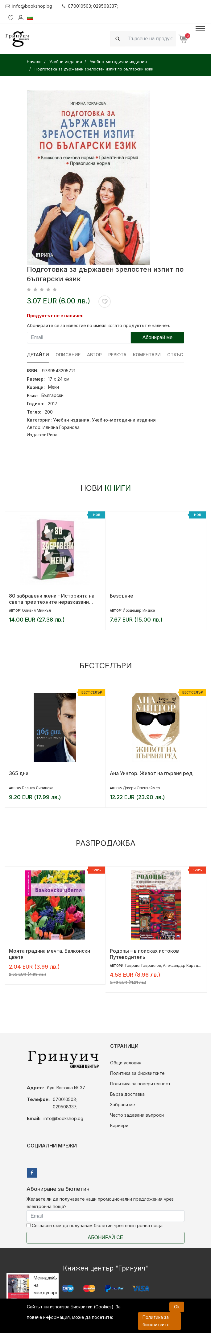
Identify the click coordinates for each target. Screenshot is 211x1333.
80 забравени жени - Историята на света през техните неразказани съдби (51, 599)
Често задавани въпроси (137, 1115)
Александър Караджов (184, 965)
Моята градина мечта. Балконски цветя (49, 954)
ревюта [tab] (117, 354)
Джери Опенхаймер (141, 788)
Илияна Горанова (61, 427)
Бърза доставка (127, 1094)
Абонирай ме (158, 337)
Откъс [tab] (175, 354)
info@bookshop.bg (29, 6)
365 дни (18, 773)
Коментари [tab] (147, 354)
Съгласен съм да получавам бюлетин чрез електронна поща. (95, 1225)
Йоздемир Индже (139, 610)
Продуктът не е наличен (55, 315)
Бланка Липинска (37, 788)
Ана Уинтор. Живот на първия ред (151, 773)
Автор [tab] (94, 354)
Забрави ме (122, 1104)
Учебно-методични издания (124, 419)
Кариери (119, 1125)
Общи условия (125, 1062)
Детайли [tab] (38, 354)
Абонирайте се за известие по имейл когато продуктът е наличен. (98, 325)
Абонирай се (105, 1237)
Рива (52, 434)
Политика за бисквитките (137, 1073)
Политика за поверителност (140, 1083)
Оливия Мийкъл (36, 610)
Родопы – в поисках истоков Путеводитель (144, 954)
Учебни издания (71, 419)
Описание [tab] (68, 354)
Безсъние (121, 596)
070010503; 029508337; (90, 6)
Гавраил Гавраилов (143, 965)
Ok (177, 1306)
